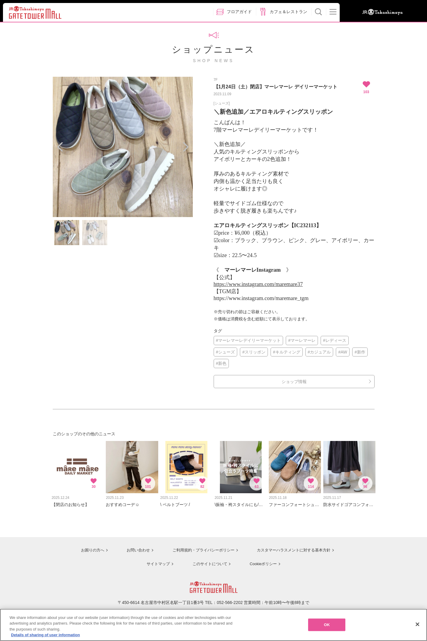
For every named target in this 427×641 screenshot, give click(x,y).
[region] (213, 625)
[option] (123, 147)
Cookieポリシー (262, 560)
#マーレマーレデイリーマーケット (248, 340)
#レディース (334, 340)
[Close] (417, 624)
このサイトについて (207, 560)
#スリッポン (253, 352)
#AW (342, 352)
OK (327, 624)
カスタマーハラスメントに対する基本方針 (293, 547)
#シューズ (225, 352)
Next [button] (185, 147)
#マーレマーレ (302, 340)
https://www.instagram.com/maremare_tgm (261, 298)
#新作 (360, 352)
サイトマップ (155, 560)
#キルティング (286, 352)
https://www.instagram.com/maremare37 (258, 284)
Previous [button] (60, 147)
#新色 (221, 363)
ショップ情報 (294, 381)
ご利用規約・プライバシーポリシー (199, 547)
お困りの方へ (87, 547)
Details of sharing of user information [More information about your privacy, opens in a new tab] (45, 635)
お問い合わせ (133, 547)
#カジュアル (319, 352)
